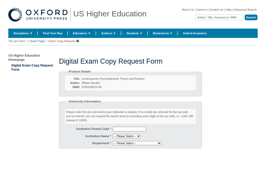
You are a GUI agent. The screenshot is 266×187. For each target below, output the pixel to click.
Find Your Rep (52, 33)
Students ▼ (135, 33)
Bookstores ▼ (163, 33)
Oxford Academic (195, 33)
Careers (201, 9)
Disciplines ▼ (23, 33)
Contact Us (216, 9)
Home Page (37, 41)
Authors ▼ (108, 33)
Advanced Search (245, 9)
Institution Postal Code (93, 128)
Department (101, 143)
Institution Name (98, 136)
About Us (188, 9)
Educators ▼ (82, 33)
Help (228, 9)
